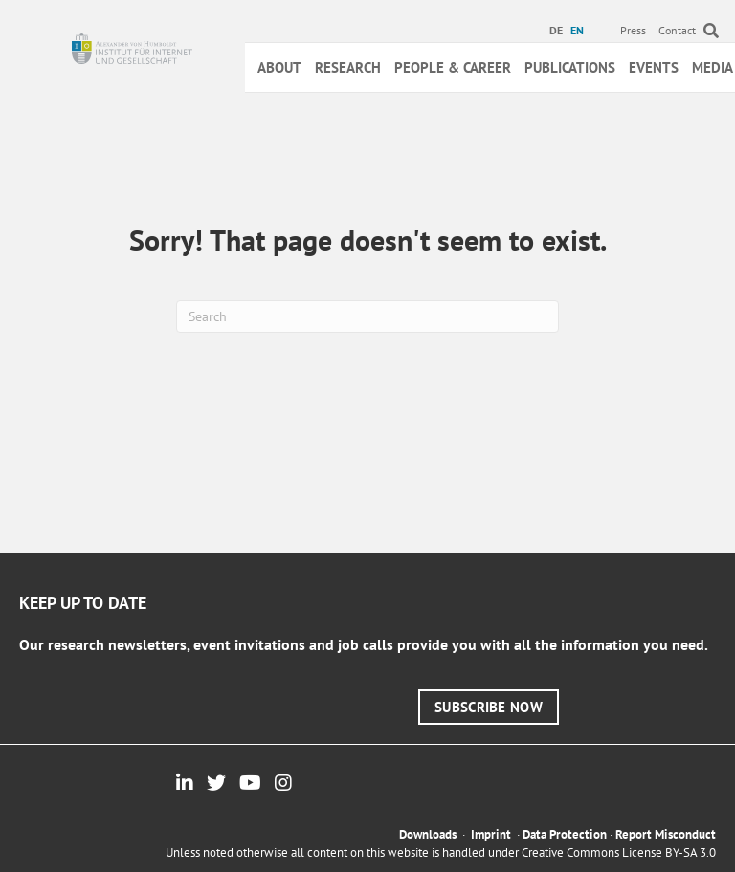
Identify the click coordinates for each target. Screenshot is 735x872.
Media (712, 67)
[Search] (367, 316)
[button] (488, 707)
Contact (677, 30)
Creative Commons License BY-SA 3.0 (619, 852)
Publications (569, 67)
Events (654, 67)
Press (633, 30)
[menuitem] (558, 30)
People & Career (452, 67)
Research (348, 67)
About (279, 67)
